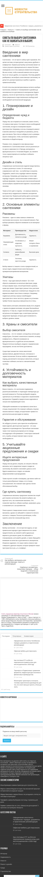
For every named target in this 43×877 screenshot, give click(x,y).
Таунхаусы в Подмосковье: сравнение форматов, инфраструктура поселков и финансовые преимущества (27, 672)
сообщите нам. (14, 776)
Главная (3, 30)
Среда (2, 868)
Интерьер (3, 853)
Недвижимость (5, 857)
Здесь (3, 626)
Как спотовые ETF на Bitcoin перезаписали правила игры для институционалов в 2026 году (25, 662)
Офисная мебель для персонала (25, 651)
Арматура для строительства (27, 785)
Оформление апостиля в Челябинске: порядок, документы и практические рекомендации (27, 643)
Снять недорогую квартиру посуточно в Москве (17, 614)
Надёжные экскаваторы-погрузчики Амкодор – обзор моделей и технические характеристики (26, 569)
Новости (11, 30)
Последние (6, 636)
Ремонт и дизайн (6, 864)
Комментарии (28, 636)
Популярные (17, 636)
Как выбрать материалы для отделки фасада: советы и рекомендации (16, 561)
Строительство (5, 871)
